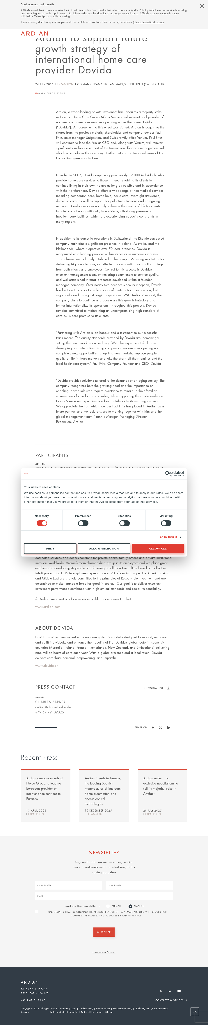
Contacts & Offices (169, 1000)
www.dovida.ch (46, 665)
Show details (168, 536)
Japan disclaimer (160, 1008)
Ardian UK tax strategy (92, 1012)
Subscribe (104, 932)
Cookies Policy (86, 1008)
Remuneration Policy (122, 1008)
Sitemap (109, 1012)
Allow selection (104, 548)
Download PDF (153, 688)
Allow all (158, 548)
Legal (73, 1008)
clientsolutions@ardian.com (149, 22)
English (139, 906)
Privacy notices (103, 1008)
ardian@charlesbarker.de (53, 707)
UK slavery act (142, 1008)
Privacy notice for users (104, 952)
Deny (50, 548)
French (116, 906)
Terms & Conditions (59, 1008)
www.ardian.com (48, 606)
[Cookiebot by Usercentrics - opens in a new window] (168, 473)
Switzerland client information (64, 1012)
